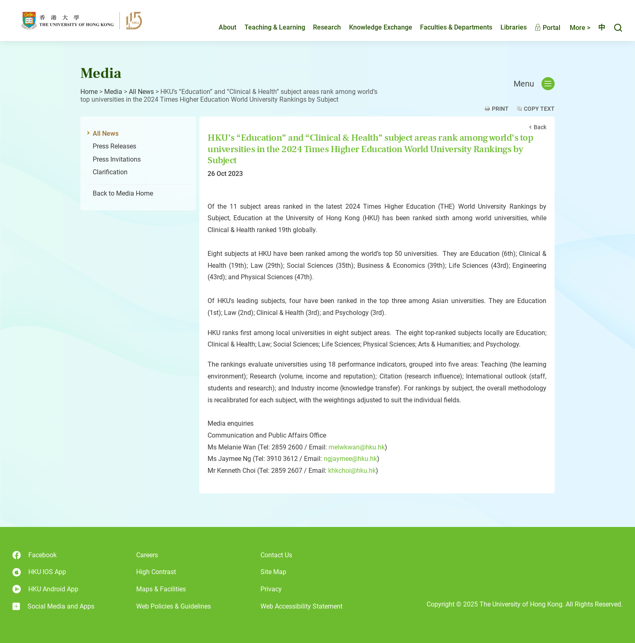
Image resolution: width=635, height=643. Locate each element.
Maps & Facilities (161, 589)
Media (113, 92)
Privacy (271, 589)
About (220, 27)
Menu (534, 83)
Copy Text (539, 108)
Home (89, 92)
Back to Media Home (123, 193)
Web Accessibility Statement (301, 606)
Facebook (34, 555)
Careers (147, 555)
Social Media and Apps (53, 606)
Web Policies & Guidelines (173, 606)
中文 (598, 27)
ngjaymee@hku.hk (350, 459)
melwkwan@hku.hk (357, 447)
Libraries (506, 27)
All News (141, 92)
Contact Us (276, 555)
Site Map (273, 572)
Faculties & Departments (449, 27)
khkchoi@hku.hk (352, 470)
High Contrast (156, 572)
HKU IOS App (39, 572)
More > (573, 28)
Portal (540, 28)
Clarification (110, 172)
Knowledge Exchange (373, 27)
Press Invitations (117, 159)
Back (540, 127)
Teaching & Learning (268, 27)
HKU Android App (45, 589)
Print (500, 108)
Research (320, 27)
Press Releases (114, 146)
